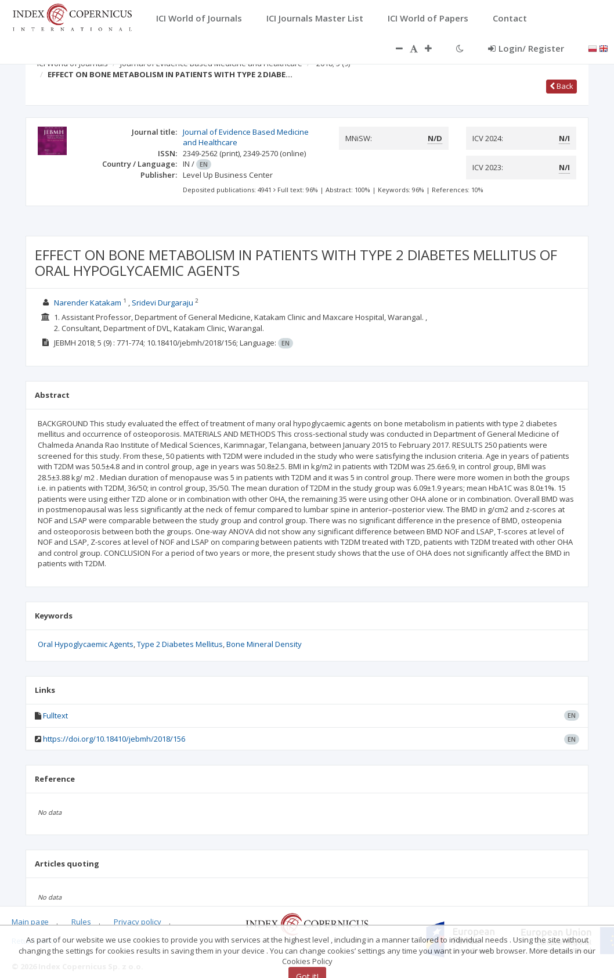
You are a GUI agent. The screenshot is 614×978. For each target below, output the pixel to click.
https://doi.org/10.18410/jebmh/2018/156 (114, 739)
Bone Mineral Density (264, 644)
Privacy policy (137, 921)
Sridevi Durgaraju (162, 302)
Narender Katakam (87, 302)
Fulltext (55, 715)
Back (561, 86)
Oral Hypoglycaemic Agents (85, 644)
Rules (81, 921)
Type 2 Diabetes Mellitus (180, 644)
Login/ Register (526, 48)
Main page (30, 921)
